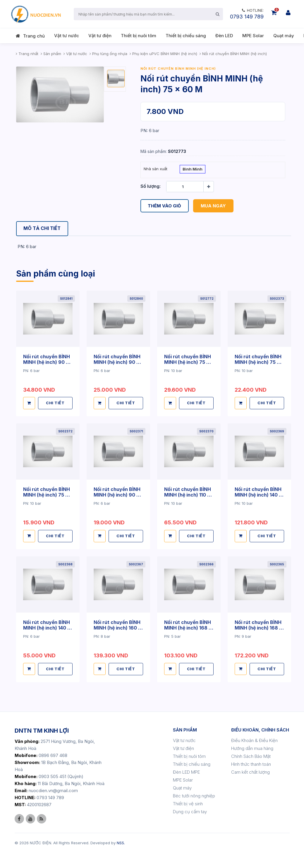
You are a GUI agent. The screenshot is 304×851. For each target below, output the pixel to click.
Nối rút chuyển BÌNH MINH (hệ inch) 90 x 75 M (117, 362)
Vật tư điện (99, 35)
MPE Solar (253, 35)
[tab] (42, 228)
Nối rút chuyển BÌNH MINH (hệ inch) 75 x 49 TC (258, 362)
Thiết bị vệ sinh (188, 802)
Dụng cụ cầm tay (190, 810)
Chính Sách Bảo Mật (251, 754)
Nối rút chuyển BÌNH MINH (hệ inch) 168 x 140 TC (188, 626)
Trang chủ (34, 36)
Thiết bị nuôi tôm (138, 35)
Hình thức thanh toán (251, 762)
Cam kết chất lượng (250, 770)
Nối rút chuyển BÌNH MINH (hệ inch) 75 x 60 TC (46, 494)
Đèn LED (224, 35)
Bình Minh (192, 169)
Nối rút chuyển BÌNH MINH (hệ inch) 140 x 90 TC (258, 494)
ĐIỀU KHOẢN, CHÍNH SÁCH (260, 728)
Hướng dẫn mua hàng (252, 746)
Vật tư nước (66, 35)
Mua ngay (213, 206)
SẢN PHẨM (185, 728)
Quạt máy (283, 35)
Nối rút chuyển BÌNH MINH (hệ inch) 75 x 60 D (187, 362)
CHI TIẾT (55, 402)
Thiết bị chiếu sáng (186, 35)
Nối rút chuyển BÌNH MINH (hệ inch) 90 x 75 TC (117, 494)
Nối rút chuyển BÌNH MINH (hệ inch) (178, 68)
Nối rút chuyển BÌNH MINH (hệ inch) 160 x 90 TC (118, 626)
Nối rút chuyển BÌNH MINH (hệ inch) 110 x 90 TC (187, 494)
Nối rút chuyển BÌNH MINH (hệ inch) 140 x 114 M (47, 626)
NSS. (121, 841)
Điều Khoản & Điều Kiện (254, 738)
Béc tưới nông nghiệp (194, 794)
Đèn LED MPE (186, 770)
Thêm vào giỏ (164, 206)
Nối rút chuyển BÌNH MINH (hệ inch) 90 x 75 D (46, 362)
